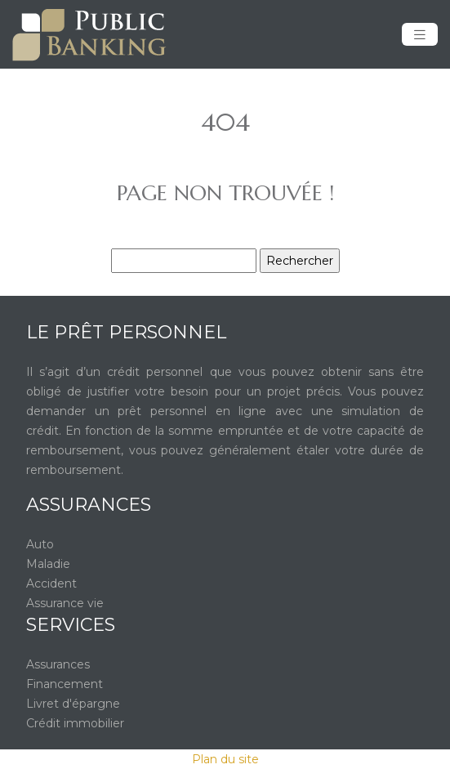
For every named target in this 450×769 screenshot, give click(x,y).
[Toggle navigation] (420, 35)
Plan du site (225, 759)
